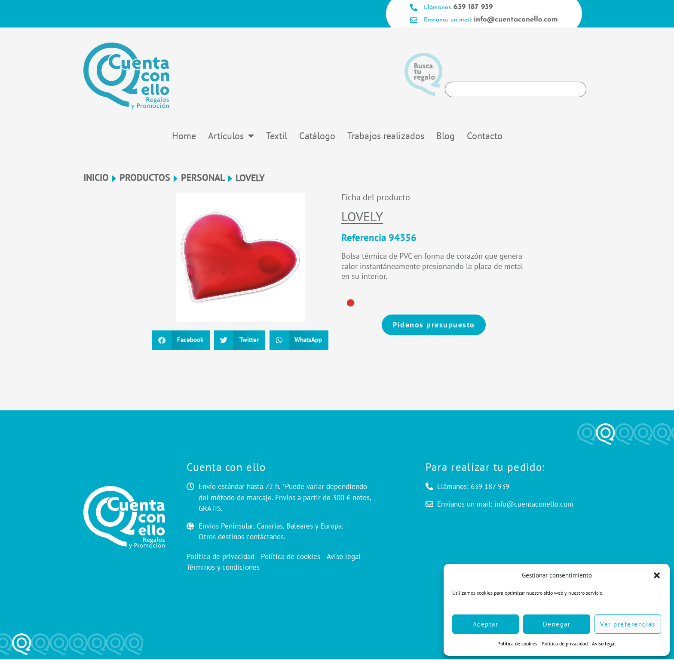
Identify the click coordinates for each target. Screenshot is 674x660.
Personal (203, 179)
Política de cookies (517, 643)
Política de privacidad (565, 643)
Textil (276, 137)
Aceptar (486, 624)
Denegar (557, 624)
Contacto (484, 137)
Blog (445, 137)
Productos (144, 179)
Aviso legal (604, 643)
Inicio (96, 179)
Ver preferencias (627, 624)
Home (184, 137)
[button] (657, 575)
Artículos (231, 137)
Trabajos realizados (385, 137)
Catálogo (317, 137)
